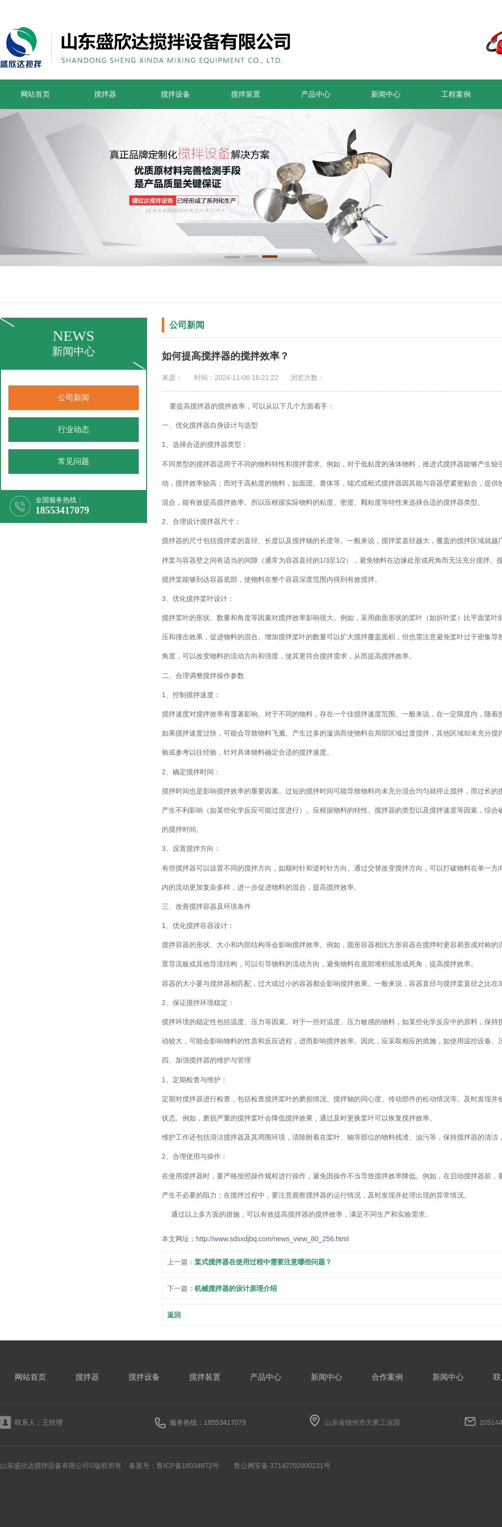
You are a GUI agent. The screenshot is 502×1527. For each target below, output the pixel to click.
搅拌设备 (175, 94)
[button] (232, 258)
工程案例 (456, 94)
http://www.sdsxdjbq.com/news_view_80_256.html (272, 1239)
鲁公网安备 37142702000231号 (282, 1466)
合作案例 (387, 1377)
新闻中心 (386, 94)
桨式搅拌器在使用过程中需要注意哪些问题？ (263, 1262)
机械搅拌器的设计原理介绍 (236, 1288)
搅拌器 (105, 94)
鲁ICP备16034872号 (187, 1466)
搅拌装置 (245, 94)
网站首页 (35, 94)
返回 (174, 1315)
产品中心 (315, 94)
